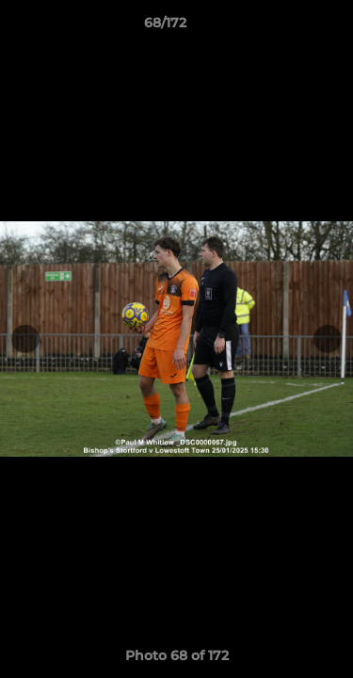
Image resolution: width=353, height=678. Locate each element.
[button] (285, 27)
